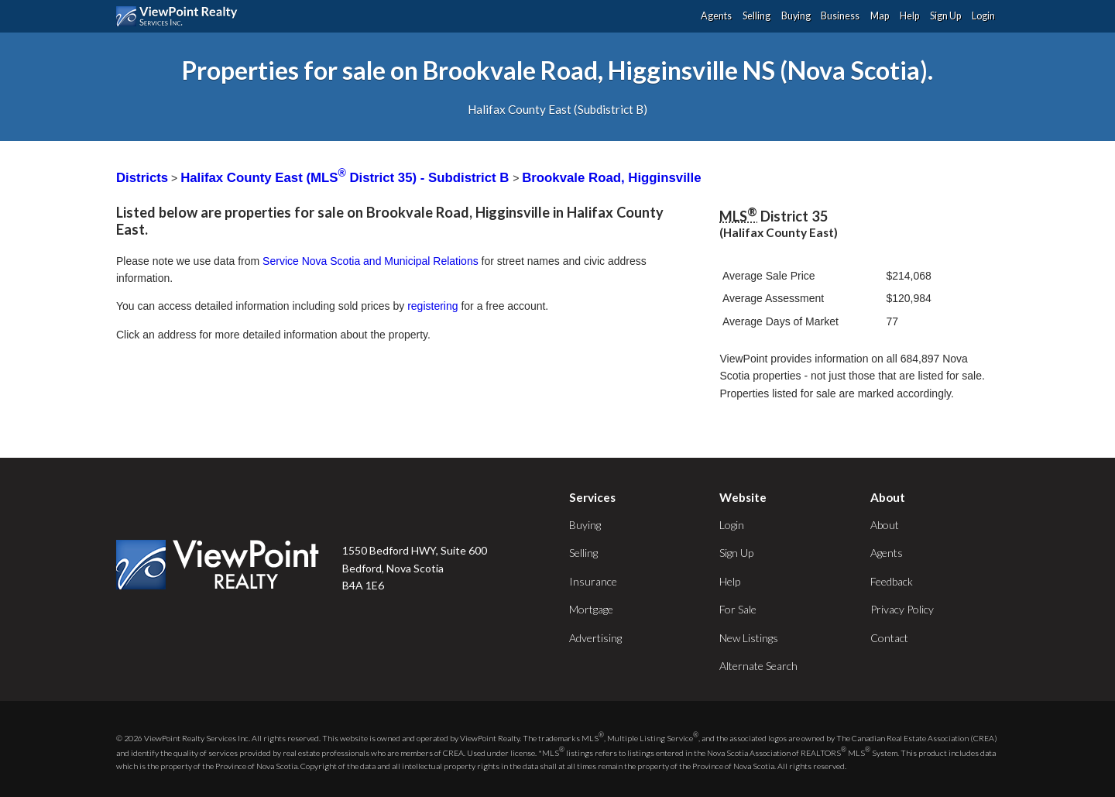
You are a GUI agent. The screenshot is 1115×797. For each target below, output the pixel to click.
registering (432, 306)
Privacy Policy (902, 609)
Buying (796, 16)
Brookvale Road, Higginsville (611, 177)
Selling (756, 16)
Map (879, 16)
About (884, 524)
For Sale (737, 609)
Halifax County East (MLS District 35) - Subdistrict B (346, 177)
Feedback (891, 581)
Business (840, 16)
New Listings (748, 637)
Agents (716, 16)
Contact (889, 637)
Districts (142, 177)
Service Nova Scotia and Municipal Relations (370, 261)
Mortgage (591, 609)
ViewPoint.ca (180, 16)
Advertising (595, 637)
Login (983, 16)
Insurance (593, 581)
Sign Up (945, 16)
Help (909, 16)
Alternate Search (758, 665)
